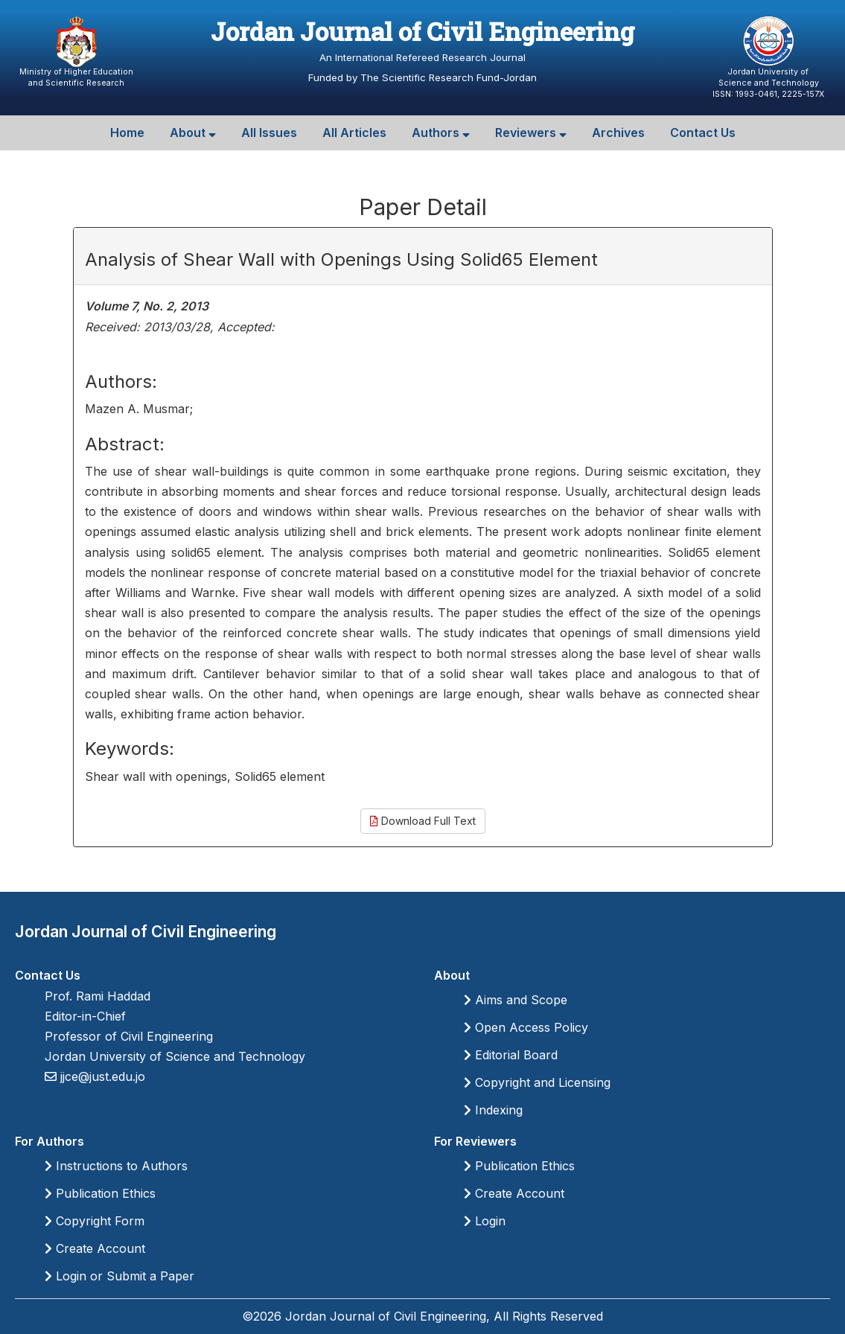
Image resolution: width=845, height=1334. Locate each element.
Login (485, 1220)
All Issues (269, 132)
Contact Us (703, 132)
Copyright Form (94, 1220)
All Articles (354, 132)
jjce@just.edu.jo (101, 1076)
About (193, 132)
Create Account (95, 1248)
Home (127, 132)
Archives (618, 132)
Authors (441, 132)
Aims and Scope (515, 999)
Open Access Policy (526, 1027)
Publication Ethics (100, 1193)
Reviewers (531, 132)
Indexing (493, 1109)
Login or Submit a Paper (119, 1275)
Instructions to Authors (116, 1165)
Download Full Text (423, 820)
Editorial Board (511, 1054)
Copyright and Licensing (537, 1082)
